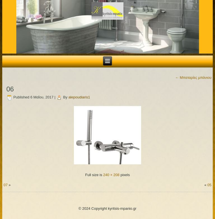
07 (6, 185)
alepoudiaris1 (79, 97)
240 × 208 (111, 175)
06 (10, 89)
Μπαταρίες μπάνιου (193, 77)
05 (209, 185)
